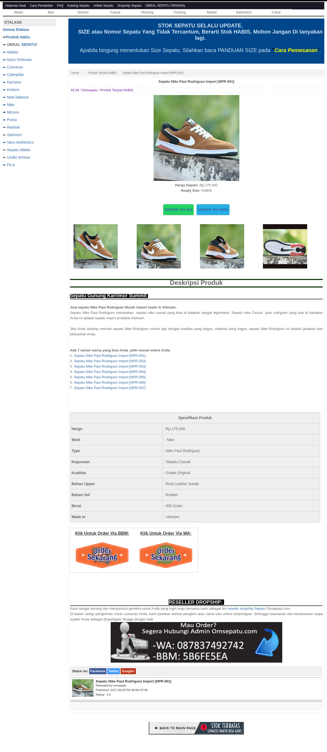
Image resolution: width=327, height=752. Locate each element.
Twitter (113, 671)
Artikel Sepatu (104, 6)
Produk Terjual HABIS (102, 72)
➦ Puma (10, 120)
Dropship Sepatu (129, 6)
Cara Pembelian (41, 6)
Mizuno (13, 112)
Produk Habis (18, 37)
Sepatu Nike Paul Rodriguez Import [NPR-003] (110, 366)
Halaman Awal (15, 6)
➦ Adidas (10, 52)
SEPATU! (29, 44)
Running (148, 12)
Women (82, 12)
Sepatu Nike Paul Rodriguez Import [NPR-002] (110, 361)
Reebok (13, 127)
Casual (115, 12)
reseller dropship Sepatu (246, 608)
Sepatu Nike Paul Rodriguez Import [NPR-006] (110, 382)
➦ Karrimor (12, 82)
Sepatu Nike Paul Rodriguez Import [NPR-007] (110, 388)
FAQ (60, 6)
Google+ (128, 671)
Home (75, 72)
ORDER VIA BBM (213, 210)
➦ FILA (9, 165)
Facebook (97, 671)
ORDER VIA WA (178, 210)
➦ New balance (16, 97)
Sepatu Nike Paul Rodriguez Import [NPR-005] (110, 377)
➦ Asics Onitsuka (17, 59)
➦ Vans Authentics (18, 142)
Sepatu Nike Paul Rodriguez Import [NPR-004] (110, 372)
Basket (212, 12)
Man (51, 12)
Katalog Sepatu (79, 6)
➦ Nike (8, 105)
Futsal (276, 12)
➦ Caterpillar (13, 74)
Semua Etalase (16, 29)
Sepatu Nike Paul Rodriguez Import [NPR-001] (196, 81)
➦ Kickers (11, 90)
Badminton (243, 12)
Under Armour (18, 157)
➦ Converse (13, 67)
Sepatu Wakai (18, 150)
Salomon (14, 135)
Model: (19, 12)
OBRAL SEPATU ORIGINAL (166, 6)
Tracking (179, 12)
